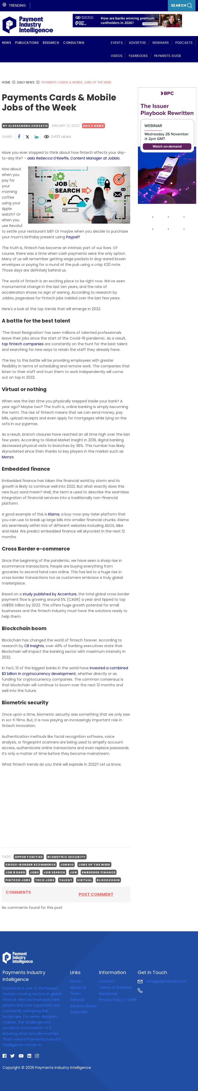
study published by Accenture (50, 594)
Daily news (93, 126)
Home (75, 981)
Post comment (96, 894)
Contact (106, 981)
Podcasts (184, 42)
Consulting (73, 42)
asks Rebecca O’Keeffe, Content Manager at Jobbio (73, 158)
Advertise (137, 42)
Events (117, 42)
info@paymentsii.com (162, 981)
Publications (27, 42)
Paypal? (73, 237)
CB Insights (34, 645)
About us (78, 987)
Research (51, 42)
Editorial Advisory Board (83, 1003)
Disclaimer (108, 993)
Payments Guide (167, 56)
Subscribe (79, 1011)
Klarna (53, 514)
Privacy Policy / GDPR (118, 999)
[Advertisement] (66, 807)
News (6, 42)
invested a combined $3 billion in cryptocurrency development (65, 670)
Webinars (160, 42)
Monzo (8, 457)
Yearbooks (138, 56)
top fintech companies (23, 343)
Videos (116, 56)
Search (182, 5)
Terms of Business (115, 987)
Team (75, 993)
